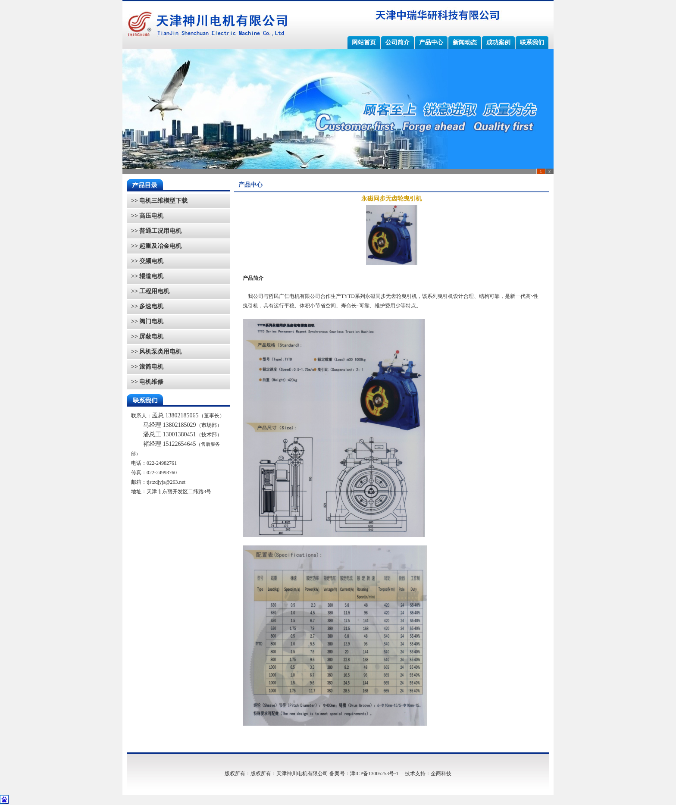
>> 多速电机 (147, 306)
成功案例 (498, 42)
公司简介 (397, 42)
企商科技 (441, 774)
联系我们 (532, 42)
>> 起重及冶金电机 (156, 246)
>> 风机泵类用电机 (156, 351)
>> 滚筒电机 (147, 366)
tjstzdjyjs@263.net (166, 482)
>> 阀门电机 (147, 321)
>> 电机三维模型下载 (159, 200)
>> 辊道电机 (147, 276)
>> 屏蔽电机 (147, 336)
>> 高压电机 (147, 216)
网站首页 (364, 42)
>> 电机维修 (147, 382)
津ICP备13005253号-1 (374, 774)
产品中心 (431, 42)
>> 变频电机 (147, 261)
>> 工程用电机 (150, 291)
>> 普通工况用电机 (156, 231)
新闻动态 (465, 42)
